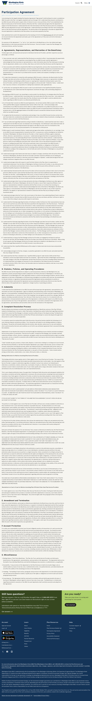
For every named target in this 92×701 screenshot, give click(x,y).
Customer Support (75, 625)
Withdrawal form (7, 648)
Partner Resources (29, 638)
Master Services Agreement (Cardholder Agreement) (17, 695)
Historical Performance (53, 638)
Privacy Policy (50, 633)
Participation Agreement (53, 631)
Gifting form (6, 642)
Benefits (26, 633)
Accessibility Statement (53, 636)
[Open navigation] (89, 3)
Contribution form (7, 645)
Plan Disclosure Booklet (54, 628)
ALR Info (26, 636)
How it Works (28, 628)
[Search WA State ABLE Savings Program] (79, 3)
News (25, 643)
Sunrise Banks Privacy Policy (42, 695)
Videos (26, 646)
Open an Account (6, 625)
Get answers (7, 611)
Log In (4, 628)
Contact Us (72, 628)
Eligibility (26, 630)
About (26, 625)
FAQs (70, 631)
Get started (70, 605)
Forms (48, 625)
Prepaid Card (27, 641)
